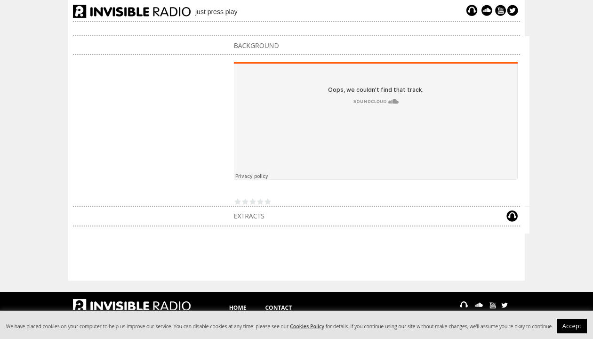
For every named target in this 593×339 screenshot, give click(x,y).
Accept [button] (572, 326)
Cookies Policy (307, 326)
